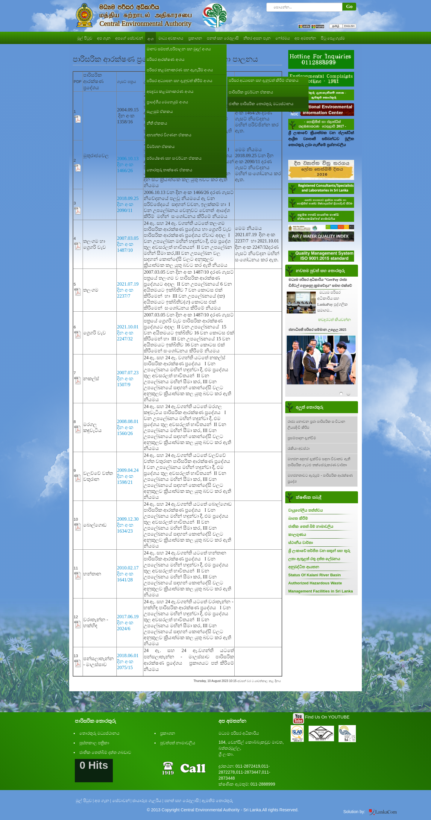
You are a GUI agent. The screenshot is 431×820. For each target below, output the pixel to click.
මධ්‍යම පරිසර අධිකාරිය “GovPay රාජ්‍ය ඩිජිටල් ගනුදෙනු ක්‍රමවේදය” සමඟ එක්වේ (320, 283)
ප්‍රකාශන (167, 733)
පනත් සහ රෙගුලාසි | (182, 800)
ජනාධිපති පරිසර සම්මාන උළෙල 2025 (317, 330)
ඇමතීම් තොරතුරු (217, 800)
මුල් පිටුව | (85, 800)
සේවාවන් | (121, 800)
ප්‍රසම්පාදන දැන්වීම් (302, 438)
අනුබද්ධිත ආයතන (303, 567)
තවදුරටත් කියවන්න (334, 319)
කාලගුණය (297, 534)
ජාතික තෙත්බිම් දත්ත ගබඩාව (105, 752)
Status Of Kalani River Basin (314, 575)
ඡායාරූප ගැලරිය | (147, 800)
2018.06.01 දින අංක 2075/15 (128, 661)
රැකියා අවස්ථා (298, 448)
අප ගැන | (103, 800)
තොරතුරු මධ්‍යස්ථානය (99, 733)
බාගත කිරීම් (298, 518)
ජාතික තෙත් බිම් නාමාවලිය (310, 526)
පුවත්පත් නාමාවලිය (177, 743)
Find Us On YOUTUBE (327, 717)
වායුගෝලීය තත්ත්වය (305, 510)
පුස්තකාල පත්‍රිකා (94, 743)
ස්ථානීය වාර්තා (300, 542)
